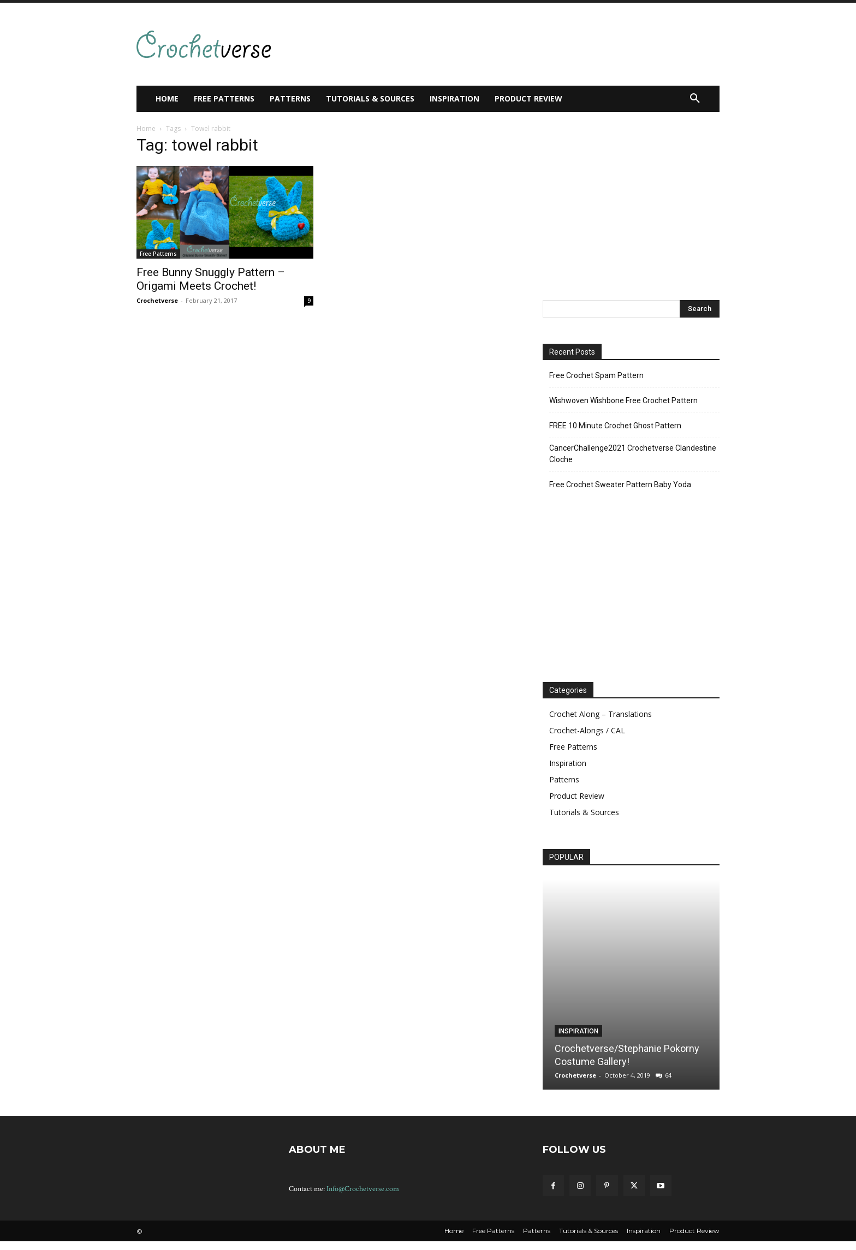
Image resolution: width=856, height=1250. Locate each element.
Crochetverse (157, 300)
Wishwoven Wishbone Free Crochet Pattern (623, 400)
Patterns (564, 779)
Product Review (576, 796)
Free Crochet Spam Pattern (596, 375)
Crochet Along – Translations (600, 714)
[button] (695, 99)
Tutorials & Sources (584, 812)
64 (668, 1075)
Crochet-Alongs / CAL (587, 730)
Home (146, 128)
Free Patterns (158, 254)
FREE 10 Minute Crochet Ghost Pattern (615, 425)
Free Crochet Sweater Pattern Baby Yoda (620, 484)
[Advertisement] (484, 42)
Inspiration (567, 763)
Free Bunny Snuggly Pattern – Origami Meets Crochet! (210, 279)
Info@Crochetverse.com (362, 1189)
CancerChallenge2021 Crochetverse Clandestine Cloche (632, 454)
